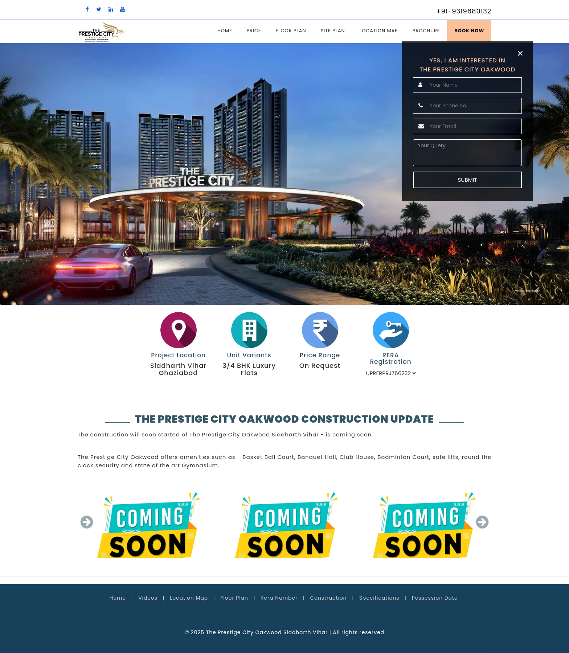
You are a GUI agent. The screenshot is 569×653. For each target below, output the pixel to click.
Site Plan (332, 30)
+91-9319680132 (463, 11)
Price (254, 30)
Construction (328, 597)
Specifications (379, 597)
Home (224, 30)
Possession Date (435, 597)
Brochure (426, 30)
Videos (147, 597)
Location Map (379, 30)
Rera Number (279, 597)
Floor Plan (290, 30)
